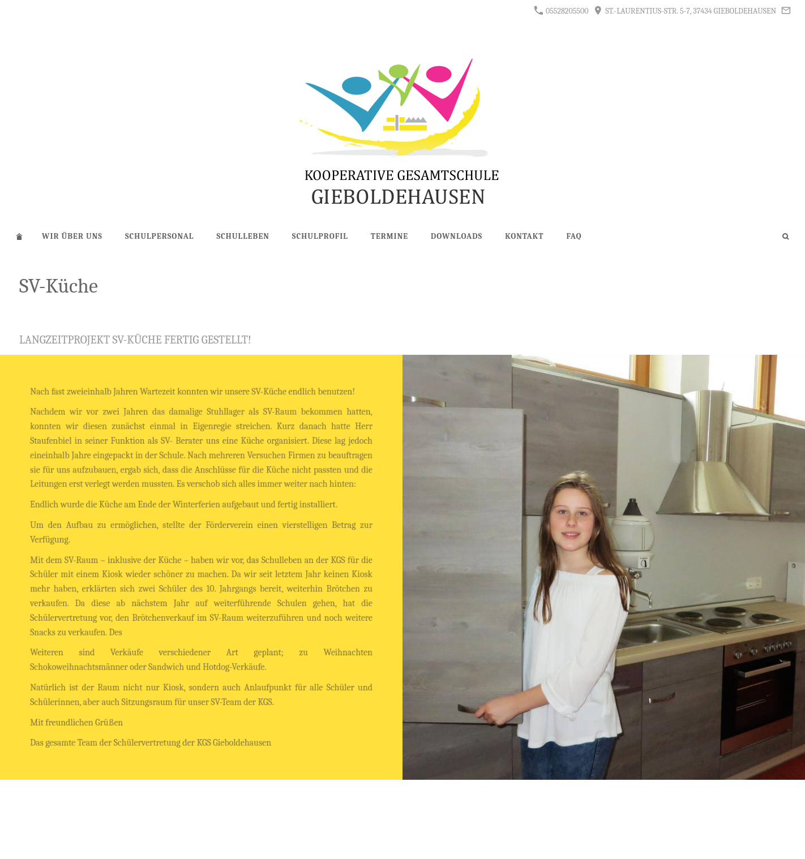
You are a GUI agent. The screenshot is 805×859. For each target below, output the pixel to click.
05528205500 (561, 11)
